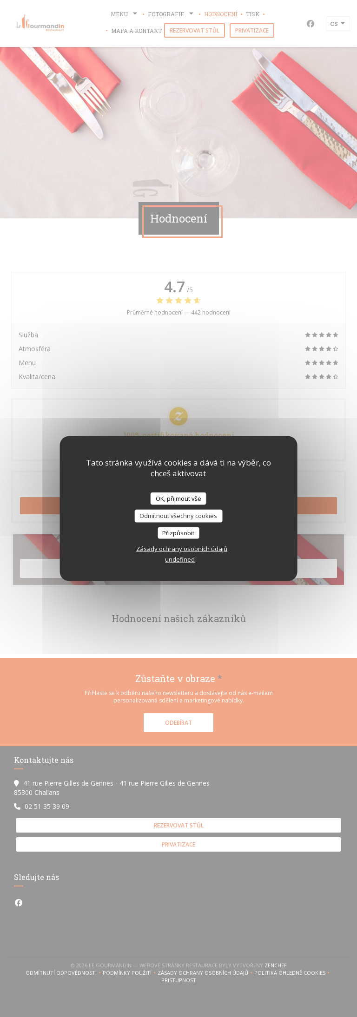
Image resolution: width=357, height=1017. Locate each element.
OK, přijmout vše (178, 498)
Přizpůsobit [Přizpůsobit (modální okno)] (178, 532)
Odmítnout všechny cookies (178, 516)
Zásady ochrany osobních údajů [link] (181, 549)
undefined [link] (180, 559)
